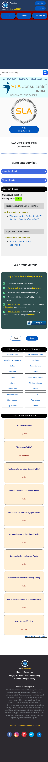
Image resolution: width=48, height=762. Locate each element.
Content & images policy (24, 679)
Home (31, 338)
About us (13, 3)
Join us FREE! (15, 9)
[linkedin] (39, 735)
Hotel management (35, 377)
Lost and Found (32, 675)
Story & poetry (12, 400)
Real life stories (12, 394)
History (12, 377)
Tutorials (23, 16)
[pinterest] (24, 734)
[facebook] (9, 734)
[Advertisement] (24, 45)
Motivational (12, 389)
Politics (35, 389)
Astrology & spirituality (12, 360)
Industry (12, 383)
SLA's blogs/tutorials (24, 129)
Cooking (36, 360)
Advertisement (12, 354)
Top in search (13, 406)
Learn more (36, 288)
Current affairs (35, 366)
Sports (35, 394)
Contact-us (40, 8)
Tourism (36, 406)
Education (12, 372)
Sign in (40, 3)
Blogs (8, 16)
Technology (35, 400)
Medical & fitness (35, 383)
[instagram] (16, 734)
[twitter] (31, 734)
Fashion (36, 372)
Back (16, 338)
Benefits (31, 314)
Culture (12, 366)
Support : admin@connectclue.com (25, 725)
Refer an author (14, 288)
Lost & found (40, 16)
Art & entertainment (35, 354)
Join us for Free (14, 304)
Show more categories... (36, 636)
